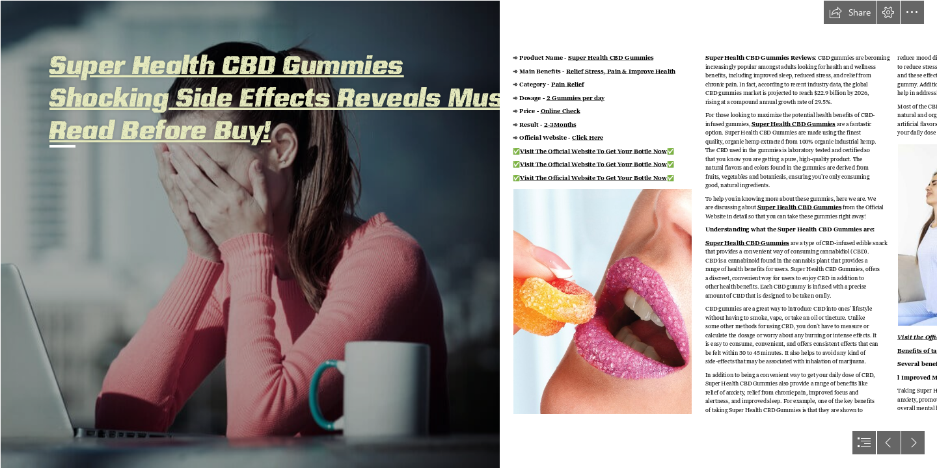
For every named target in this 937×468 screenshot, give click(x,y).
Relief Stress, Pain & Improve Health (620, 71)
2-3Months (560, 124)
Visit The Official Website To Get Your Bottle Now (593, 151)
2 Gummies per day (576, 97)
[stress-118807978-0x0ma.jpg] (250, 234)
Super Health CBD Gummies (610, 58)
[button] (850, 12)
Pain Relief (567, 84)
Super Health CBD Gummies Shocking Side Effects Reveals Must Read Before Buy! (282, 96)
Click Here (587, 138)
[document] (468, 234)
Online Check (560, 111)
